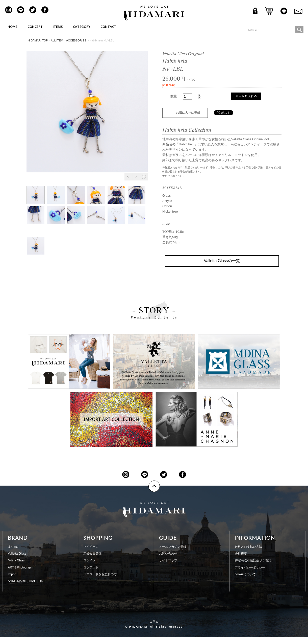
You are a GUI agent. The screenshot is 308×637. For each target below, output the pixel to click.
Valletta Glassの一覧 (222, 261)
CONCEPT (35, 26)
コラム (154, 621)
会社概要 (241, 553)
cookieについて (245, 574)
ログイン (89, 560)
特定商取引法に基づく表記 (253, 560)
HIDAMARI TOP (38, 40)
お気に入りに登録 (188, 113)
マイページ (90, 547)
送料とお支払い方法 (248, 547)
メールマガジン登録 (172, 547)
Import (12, 574)
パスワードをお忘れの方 (100, 574)
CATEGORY (81, 26)
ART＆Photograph (20, 567)
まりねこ (14, 547)
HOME (12, 26)
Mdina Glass (16, 560)
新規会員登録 (92, 553)
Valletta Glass (17, 553)
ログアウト (90, 567)
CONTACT (108, 26)
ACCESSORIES (76, 40)
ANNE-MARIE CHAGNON (25, 581)
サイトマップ (168, 560)
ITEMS (58, 26)
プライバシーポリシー (250, 567)
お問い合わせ (168, 553)
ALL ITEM (57, 40)
